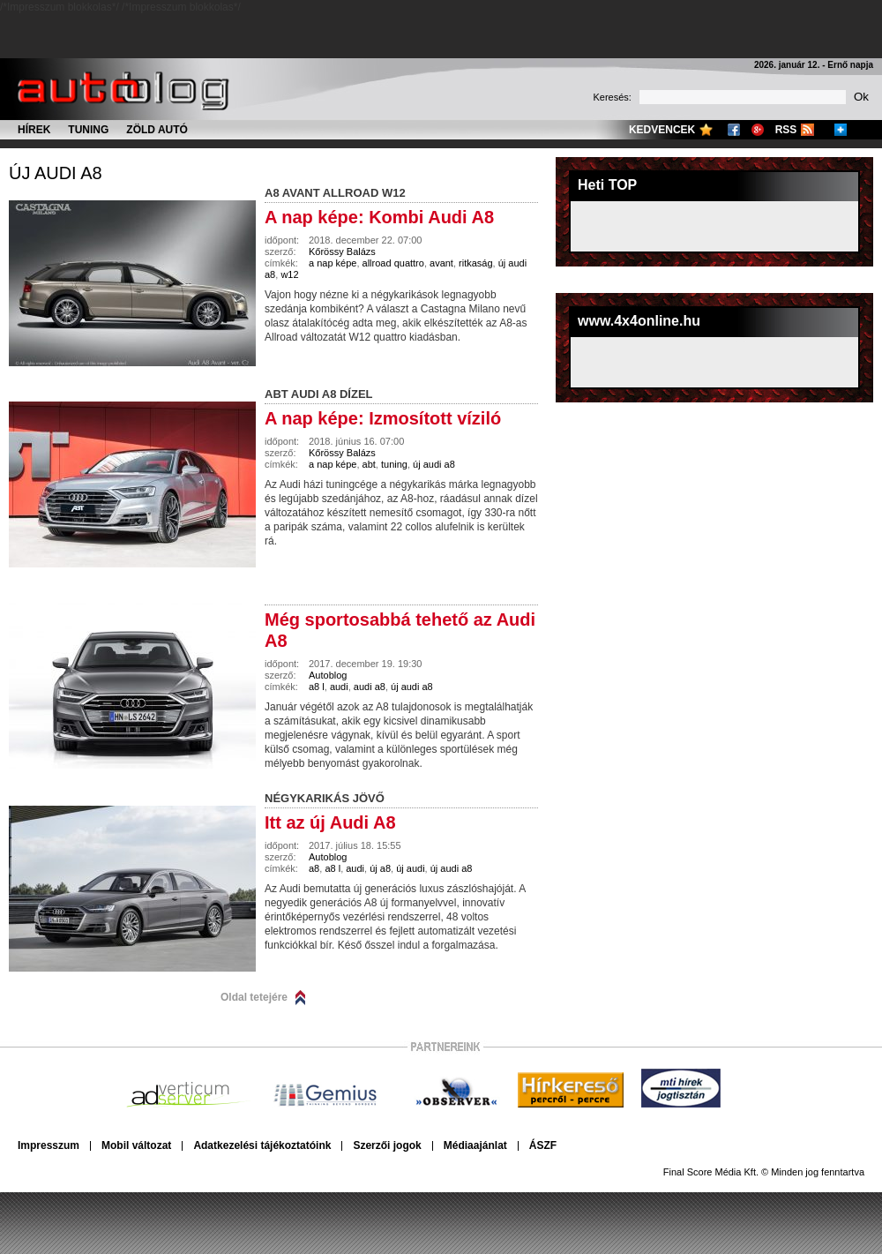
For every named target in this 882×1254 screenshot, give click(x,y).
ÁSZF (543, 1145)
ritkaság (476, 263)
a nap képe (332, 263)
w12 (289, 274)
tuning (394, 464)
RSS (786, 130)
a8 (314, 868)
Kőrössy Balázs (342, 251)
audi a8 (369, 686)
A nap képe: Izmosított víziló (383, 418)
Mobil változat (136, 1145)
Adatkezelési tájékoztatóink (262, 1145)
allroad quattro (393, 263)
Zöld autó (157, 130)
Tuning (88, 130)
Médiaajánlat (475, 1145)
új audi (410, 868)
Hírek (34, 130)
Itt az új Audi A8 (330, 822)
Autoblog (328, 675)
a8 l (317, 686)
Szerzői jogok (387, 1145)
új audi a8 (55, 173)
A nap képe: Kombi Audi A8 (379, 217)
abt (369, 464)
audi (339, 686)
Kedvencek (662, 130)
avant (441, 263)
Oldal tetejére (254, 997)
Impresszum (48, 1145)
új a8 (380, 868)
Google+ (757, 130)
